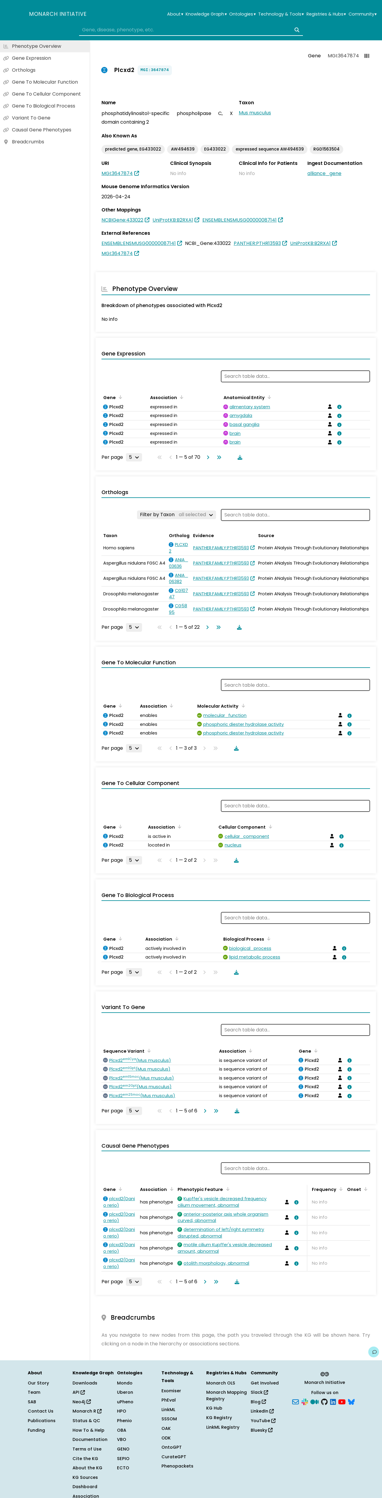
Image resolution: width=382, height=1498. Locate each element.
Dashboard (85, 1487)
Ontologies (242, 14)
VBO (121, 1439)
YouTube (263, 1421)
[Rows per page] (134, 457)
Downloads (85, 1383)
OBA (121, 1430)
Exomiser (171, 1391)
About (175, 14)
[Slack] (304, 1401)
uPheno (125, 1402)
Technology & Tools (281, 14)
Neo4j (82, 1402)
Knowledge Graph (206, 14)
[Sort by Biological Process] (267, 939)
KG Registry (219, 1418)
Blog (258, 1402)
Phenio (124, 1421)
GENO (123, 1449)
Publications (42, 1421)
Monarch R (87, 1411)
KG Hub (214, 1408)
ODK (166, 1438)
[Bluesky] (351, 1401)
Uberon (125, 1392)
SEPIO (123, 1459)
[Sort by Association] (180, 397)
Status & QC (86, 1421)
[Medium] (314, 1401)
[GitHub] (324, 1401)
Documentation (90, 1439)
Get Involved (265, 1383)
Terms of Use (87, 1449)
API (79, 1392)
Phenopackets (177, 1466)
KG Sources (85, 1477)
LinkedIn (262, 1411)
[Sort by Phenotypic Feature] (226, 1189)
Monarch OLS (220, 1383)
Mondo (125, 1383)
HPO (121, 1411)
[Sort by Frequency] (340, 1189)
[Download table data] (238, 457)
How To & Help (88, 1430)
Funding (36, 1430)
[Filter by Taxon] (176, 514)
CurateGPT (173, 1457)
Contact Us (40, 1411)
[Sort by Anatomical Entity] (268, 397)
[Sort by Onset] (364, 1189)
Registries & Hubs (326, 14)
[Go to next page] (206, 457)
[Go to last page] (217, 457)
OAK (166, 1428)
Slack (259, 1392)
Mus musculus (255, 112)
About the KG (87, 1468)
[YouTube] (342, 1401)
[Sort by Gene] (119, 397)
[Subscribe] (295, 1401)
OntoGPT (171, 1447)
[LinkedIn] (333, 1401)
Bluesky (261, 1430)
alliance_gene (324, 173)
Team (34, 1392)
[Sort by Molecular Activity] (242, 706)
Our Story (38, 1383)
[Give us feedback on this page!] (373, 1352)
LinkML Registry (222, 1427)
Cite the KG (85, 1459)
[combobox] (191, 30)
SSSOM (169, 1419)
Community (363, 14)
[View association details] (338, 407)
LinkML (168, 1410)
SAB (32, 1402)
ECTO (123, 1468)
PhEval (168, 1400)
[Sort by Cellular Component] (269, 827)
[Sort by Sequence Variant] (148, 1051)
